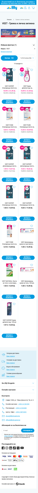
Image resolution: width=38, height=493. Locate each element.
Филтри (9, 58)
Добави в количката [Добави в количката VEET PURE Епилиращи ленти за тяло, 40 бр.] (27, 140)
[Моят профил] (29, 7)
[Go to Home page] (12, 8)
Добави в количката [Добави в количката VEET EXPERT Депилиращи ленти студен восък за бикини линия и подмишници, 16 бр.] (9, 179)
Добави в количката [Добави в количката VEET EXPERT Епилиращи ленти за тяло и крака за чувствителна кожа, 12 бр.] (9, 218)
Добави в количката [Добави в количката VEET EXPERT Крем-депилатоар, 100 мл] (9, 335)
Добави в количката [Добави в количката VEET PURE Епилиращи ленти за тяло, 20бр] (9, 140)
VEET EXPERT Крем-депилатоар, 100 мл (9, 321)
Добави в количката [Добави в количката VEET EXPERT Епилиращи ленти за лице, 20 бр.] (27, 218)
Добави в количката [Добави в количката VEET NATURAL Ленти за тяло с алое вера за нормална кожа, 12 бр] (9, 296)
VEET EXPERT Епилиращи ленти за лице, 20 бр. (27, 204)
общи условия (8, 436)
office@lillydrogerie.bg (13, 420)
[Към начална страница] (9, 19)
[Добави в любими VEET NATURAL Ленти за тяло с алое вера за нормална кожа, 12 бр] (14, 265)
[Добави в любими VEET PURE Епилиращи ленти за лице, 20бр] (14, 226)
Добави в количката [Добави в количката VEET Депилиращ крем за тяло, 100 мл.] (27, 296)
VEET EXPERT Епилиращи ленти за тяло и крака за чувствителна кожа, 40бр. (9, 87)
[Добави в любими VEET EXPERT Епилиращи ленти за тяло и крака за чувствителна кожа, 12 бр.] (14, 187)
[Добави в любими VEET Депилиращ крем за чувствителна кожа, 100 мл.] (32, 226)
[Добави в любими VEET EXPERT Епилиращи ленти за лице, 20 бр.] (32, 187)
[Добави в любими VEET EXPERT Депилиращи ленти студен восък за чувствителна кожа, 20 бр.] (32, 148)
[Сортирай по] (27, 58)
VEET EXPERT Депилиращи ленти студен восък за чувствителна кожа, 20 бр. (27, 165)
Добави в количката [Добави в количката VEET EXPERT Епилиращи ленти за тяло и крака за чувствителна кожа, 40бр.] (9, 101)
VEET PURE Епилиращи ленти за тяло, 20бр (9, 126)
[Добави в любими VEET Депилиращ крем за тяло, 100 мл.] (32, 265)
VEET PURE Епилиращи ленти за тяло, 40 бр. (27, 126)
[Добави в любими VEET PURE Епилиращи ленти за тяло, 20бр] (14, 109)
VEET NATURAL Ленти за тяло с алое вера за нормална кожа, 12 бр (9, 282)
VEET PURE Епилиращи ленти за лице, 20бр (9, 243)
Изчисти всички (6, 51)
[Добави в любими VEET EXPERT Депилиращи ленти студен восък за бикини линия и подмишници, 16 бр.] (14, 148)
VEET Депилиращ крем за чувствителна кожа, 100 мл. (27, 243)
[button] (18, 45)
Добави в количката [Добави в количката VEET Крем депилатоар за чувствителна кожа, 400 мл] (27, 101)
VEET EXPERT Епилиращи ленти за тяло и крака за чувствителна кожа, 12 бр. (9, 204)
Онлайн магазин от (13, 484)
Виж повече (11, 356)
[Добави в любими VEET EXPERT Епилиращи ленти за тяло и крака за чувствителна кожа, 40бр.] (14, 70)
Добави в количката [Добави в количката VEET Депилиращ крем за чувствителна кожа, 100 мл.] (27, 257)
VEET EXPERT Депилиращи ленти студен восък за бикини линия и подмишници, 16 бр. (9, 165)
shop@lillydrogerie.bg (13, 416)
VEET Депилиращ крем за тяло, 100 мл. (27, 282)
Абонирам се (27, 430)
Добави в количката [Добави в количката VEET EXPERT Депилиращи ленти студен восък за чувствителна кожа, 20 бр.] (27, 179)
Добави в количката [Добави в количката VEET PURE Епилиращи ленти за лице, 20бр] (9, 257)
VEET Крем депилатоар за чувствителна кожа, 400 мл (27, 87)
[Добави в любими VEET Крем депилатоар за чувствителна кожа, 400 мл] (32, 70)
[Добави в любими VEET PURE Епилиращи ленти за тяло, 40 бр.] (32, 109)
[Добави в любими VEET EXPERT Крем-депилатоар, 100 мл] (14, 304)
